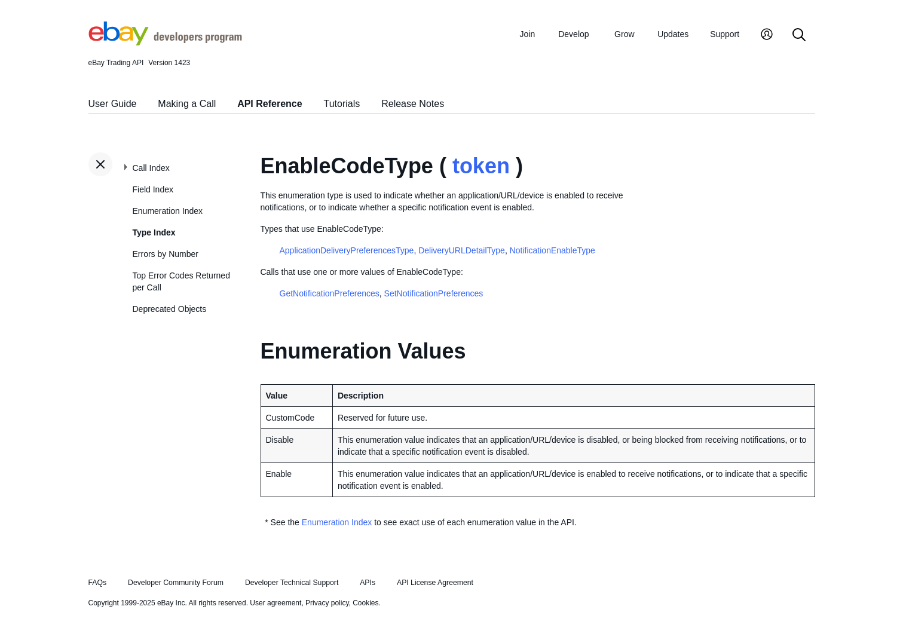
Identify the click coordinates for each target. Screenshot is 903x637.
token (481, 166)
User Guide (112, 104)
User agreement (275, 603)
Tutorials (342, 104)
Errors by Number (165, 254)
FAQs (97, 582)
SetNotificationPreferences (433, 293)
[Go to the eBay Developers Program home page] (165, 42)
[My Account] (766, 35)
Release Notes (412, 104)
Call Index (151, 168)
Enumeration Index (168, 211)
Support (724, 34)
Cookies (365, 603)
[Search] (799, 35)
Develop (573, 34)
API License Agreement (435, 582)
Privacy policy (326, 603)
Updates (672, 34)
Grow (624, 34)
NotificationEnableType (552, 250)
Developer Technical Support (291, 582)
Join (527, 34)
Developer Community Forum (176, 582)
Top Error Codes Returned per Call (181, 281)
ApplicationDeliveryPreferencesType (347, 250)
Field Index (153, 189)
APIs (367, 582)
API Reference (269, 104)
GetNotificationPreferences (329, 293)
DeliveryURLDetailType (461, 250)
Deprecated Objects (170, 309)
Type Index (154, 232)
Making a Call (187, 104)
